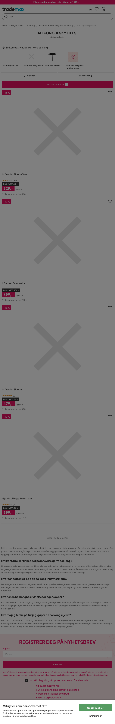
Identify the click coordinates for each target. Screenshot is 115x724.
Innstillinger (95, 715)
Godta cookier (95, 707)
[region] (57, 712)
